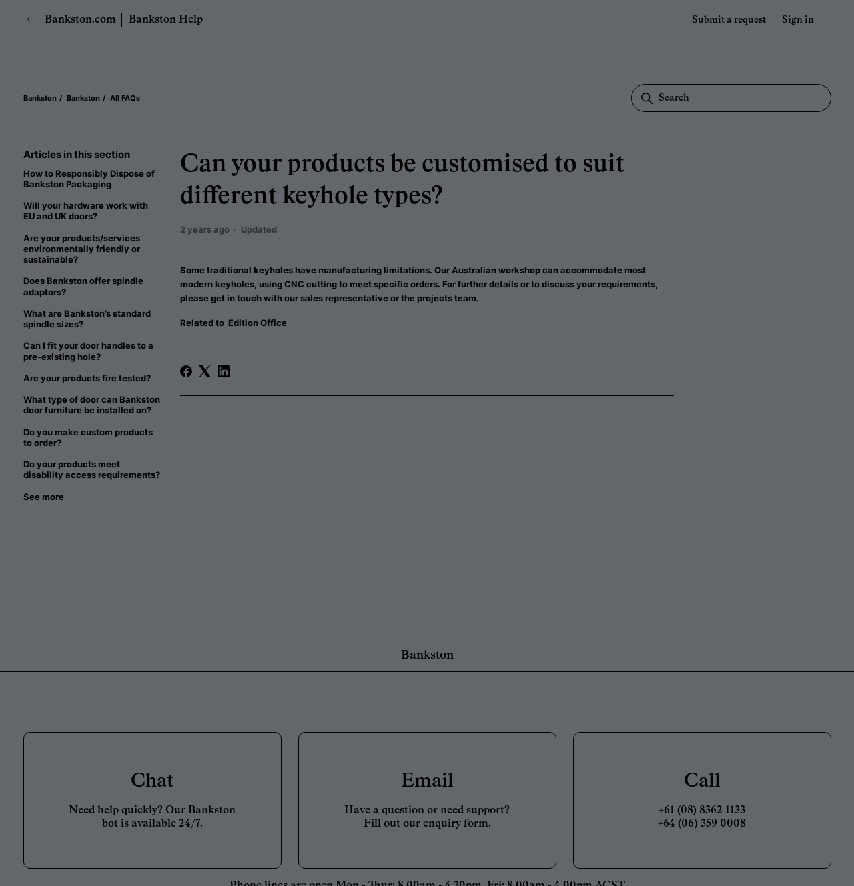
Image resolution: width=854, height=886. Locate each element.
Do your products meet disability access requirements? (91, 469)
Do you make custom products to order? (88, 437)
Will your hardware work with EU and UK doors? (85, 210)
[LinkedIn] (224, 371)
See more (43, 496)
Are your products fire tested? (87, 378)
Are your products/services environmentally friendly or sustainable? (81, 249)
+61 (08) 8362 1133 (702, 810)
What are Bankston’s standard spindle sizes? (87, 318)
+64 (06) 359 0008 (702, 824)
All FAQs (125, 98)
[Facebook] (186, 371)
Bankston (40, 98)
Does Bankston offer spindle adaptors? (83, 286)
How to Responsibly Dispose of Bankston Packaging (89, 178)
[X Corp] (205, 371)
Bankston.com (71, 19)
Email (427, 781)
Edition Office (257, 322)
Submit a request (729, 20)
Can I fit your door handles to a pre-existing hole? (88, 350)
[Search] (731, 98)
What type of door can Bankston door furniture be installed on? (91, 404)
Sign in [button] (798, 20)
